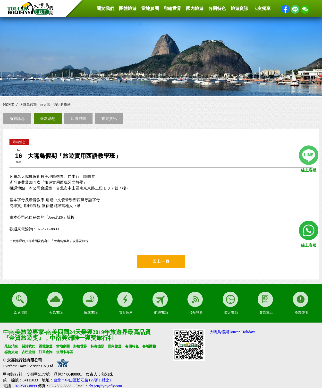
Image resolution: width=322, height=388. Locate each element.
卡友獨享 (262, 8)
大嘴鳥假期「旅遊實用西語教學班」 (47, 105)
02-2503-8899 (26, 386)
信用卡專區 (64, 352)
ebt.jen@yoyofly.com (105, 386)
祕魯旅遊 (11, 352)
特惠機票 (97, 346)
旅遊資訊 (239, 8)
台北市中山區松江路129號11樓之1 (82, 380)
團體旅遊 (127, 8)
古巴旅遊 (28, 352)
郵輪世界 (172, 8)
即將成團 (78, 119)
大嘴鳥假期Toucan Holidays (232, 332)
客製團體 (149, 346)
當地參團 (150, 8)
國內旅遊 (194, 8)
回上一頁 (161, 261)
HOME (8, 105)
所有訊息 (17, 119)
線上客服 (308, 170)
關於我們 (105, 8)
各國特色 (217, 8)
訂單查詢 (45, 352)
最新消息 (48, 119)
